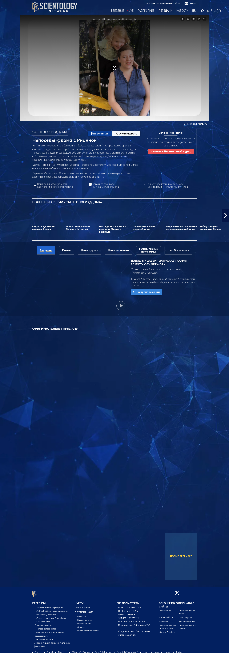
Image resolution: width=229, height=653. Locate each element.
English (38, 650)
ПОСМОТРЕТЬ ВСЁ (181, 556)
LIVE (131, 10)
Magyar (167, 650)
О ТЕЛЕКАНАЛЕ (84, 610)
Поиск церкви (185, 615)
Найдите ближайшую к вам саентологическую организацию (55, 185)
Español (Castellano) (127, 650)
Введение (81, 615)
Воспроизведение (146, 292)
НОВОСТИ (182, 10)
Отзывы (80, 625)
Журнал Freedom (166, 630)
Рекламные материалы (88, 629)
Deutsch (62, 650)
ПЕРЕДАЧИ (165, 10)
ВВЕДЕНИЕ (117, 10)
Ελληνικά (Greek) (81, 650)
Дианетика (164, 619)
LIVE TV (79, 601)
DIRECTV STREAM (128, 609)
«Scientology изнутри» (46, 613)
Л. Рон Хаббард (166, 615)
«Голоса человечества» (46, 627)
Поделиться (100, 133)
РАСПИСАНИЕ (146, 10)
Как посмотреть (84, 618)
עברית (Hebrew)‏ (151, 650)
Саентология (165, 609)
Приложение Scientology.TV (134, 623)
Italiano (180, 650)
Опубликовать (126, 133)
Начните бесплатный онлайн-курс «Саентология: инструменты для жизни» (168, 185)
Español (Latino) (103, 650)
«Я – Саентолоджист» (46, 638)
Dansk (50, 650)
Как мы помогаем (187, 619)
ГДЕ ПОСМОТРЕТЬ (128, 601)
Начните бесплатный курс (170, 151)
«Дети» (36, 164)
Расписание (83, 605)
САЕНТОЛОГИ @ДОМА (49, 132)
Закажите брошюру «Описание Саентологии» (107, 185)
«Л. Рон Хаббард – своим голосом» (52, 609)
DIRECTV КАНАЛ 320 (130, 605)
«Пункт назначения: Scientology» (51, 616)
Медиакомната (84, 622)
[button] (225, 215)
